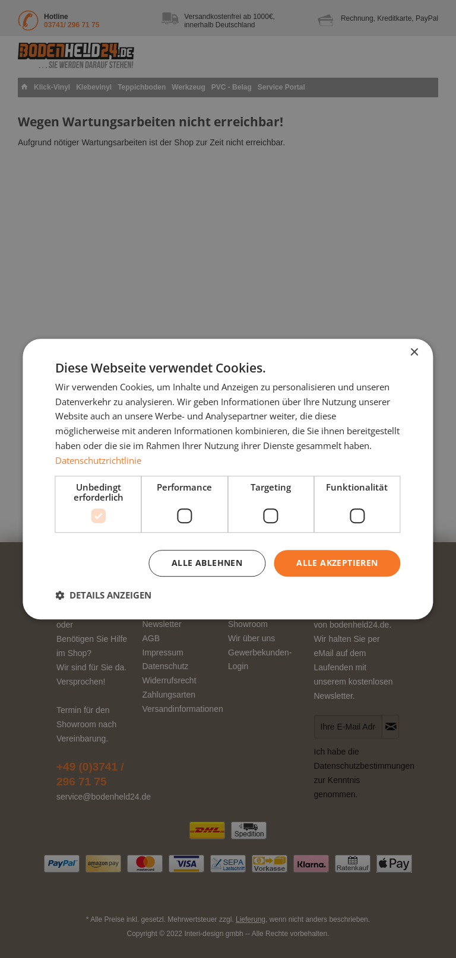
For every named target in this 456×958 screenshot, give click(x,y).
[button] (103, 594)
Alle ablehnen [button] (207, 563)
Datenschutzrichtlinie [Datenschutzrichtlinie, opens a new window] (98, 460)
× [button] (414, 352)
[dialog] (228, 479)
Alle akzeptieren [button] (337, 563)
